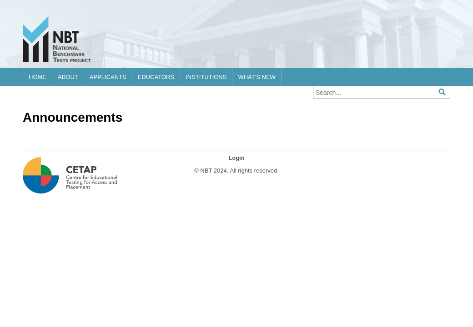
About (68, 77)
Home (37, 77)
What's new (256, 77)
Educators (156, 77)
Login (236, 157)
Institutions (206, 77)
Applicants (108, 77)
